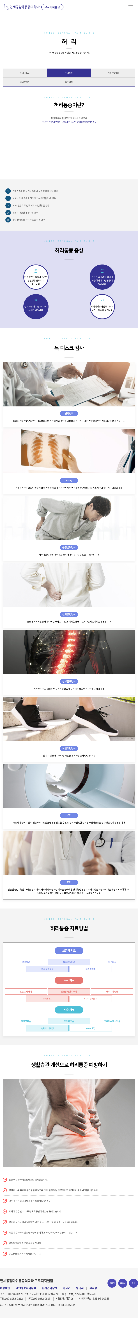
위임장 (93, 1288)
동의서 (80, 1288)
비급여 (66, 1288)
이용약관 (5, 1288)
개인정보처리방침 (26, 1288)
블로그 (112, 1283)
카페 (133, 1283)
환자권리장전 (49, 1288)
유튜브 (123, 1283)
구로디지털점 (52, 7)
